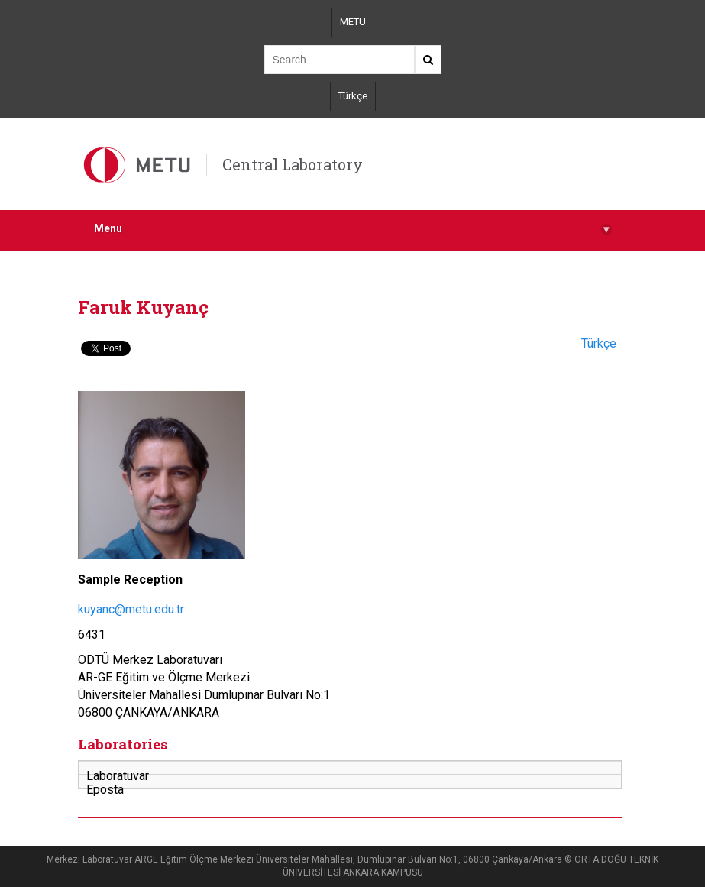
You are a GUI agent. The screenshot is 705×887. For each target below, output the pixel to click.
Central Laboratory (292, 164)
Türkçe (352, 96)
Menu (353, 228)
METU (353, 22)
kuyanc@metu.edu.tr (131, 609)
